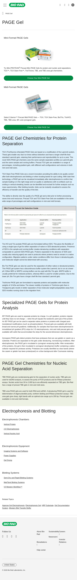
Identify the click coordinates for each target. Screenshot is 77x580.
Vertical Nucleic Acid (12, 434)
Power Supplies (10, 456)
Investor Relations (62, 541)
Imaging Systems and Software (16, 451)
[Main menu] (5, 4)
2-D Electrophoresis (11, 429)
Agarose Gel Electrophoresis (13, 505)
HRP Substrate (47, 505)
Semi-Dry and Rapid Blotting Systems (18, 478)
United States (9, 565)
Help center (41, 550)
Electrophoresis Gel (33, 505)
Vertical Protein (10, 424)
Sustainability (54, 531)
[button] (3, 13)
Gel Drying (8, 460)
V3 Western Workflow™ (13, 487)
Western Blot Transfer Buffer (20, 508)
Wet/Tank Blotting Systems (14, 482)
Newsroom (53, 537)
